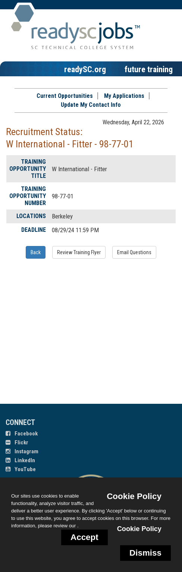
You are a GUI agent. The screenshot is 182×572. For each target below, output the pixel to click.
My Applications (124, 95)
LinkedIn (20, 460)
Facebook (22, 433)
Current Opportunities (65, 95)
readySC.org (85, 69)
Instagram (22, 451)
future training (149, 69)
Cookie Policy (134, 496)
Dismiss (145, 552)
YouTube (21, 469)
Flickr (17, 442)
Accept (84, 537)
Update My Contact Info (91, 104)
